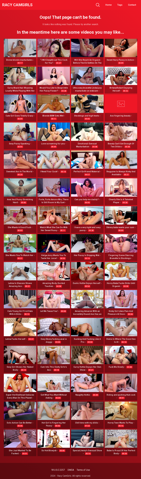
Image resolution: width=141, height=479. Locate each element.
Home (108, 5)
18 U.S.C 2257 (58, 470)
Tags (119, 5)
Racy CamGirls (17, 5)
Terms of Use (83, 470)
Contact (132, 5)
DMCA (71, 470)
